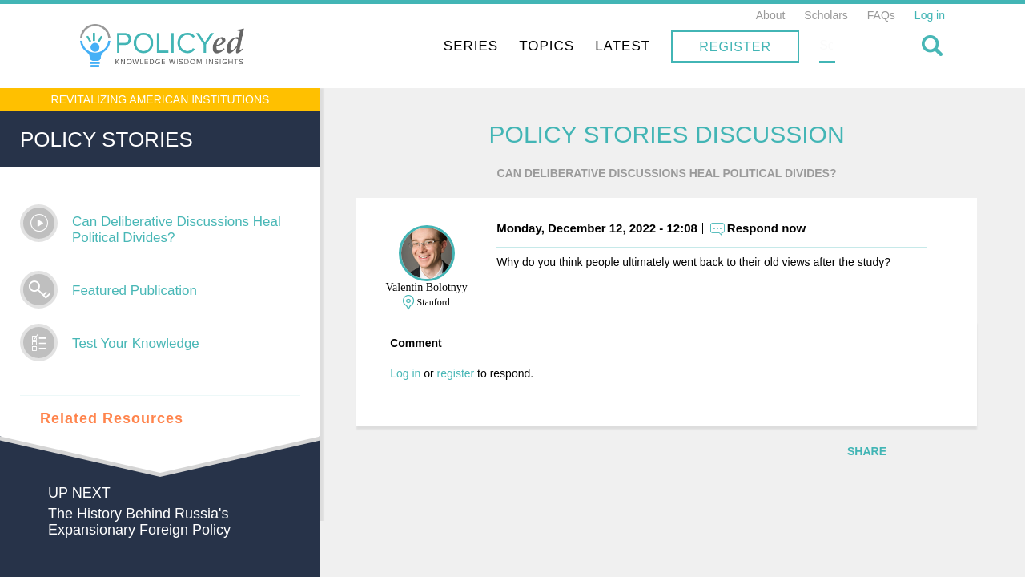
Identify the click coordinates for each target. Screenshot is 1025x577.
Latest (725, 46)
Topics (649, 46)
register (467, 374)
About (771, 15)
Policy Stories (106, 139)
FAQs (881, 15)
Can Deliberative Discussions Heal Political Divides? (176, 229)
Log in (929, 15)
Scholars (825, 15)
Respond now (778, 229)
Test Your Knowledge (135, 343)
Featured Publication (134, 290)
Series (573, 46)
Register (838, 47)
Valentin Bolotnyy (438, 288)
